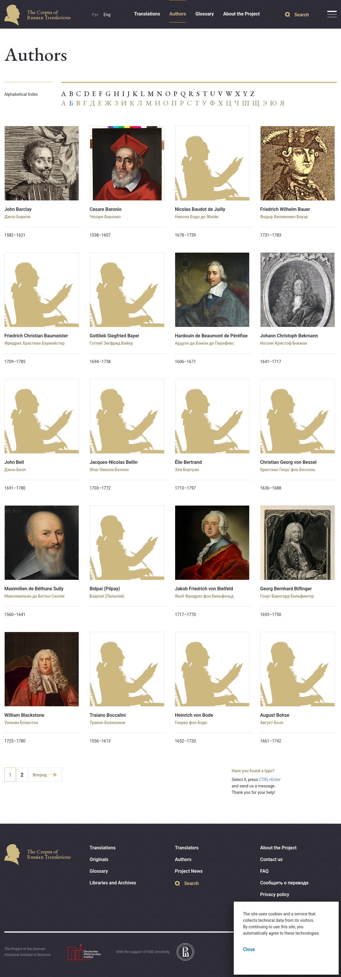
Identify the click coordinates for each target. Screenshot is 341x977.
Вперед (40, 775)
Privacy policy (274, 894)
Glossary (204, 14)
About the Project (241, 14)
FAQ (264, 871)
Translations (147, 14)
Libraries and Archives (113, 883)
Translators (187, 848)
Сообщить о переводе (284, 883)
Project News (189, 871)
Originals (99, 859)
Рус (95, 14)
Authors (177, 14)
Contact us (271, 859)
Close (249, 949)
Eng (106, 14)
